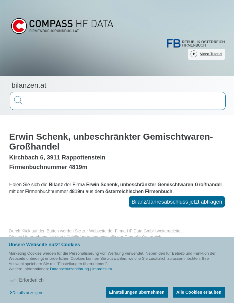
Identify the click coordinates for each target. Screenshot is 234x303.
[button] (27, 292)
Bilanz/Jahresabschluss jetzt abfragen (177, 202)
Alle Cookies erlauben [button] (198, 292)
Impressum (102, 269)
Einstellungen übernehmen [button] (136, 292)
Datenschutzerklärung (69, 269)
